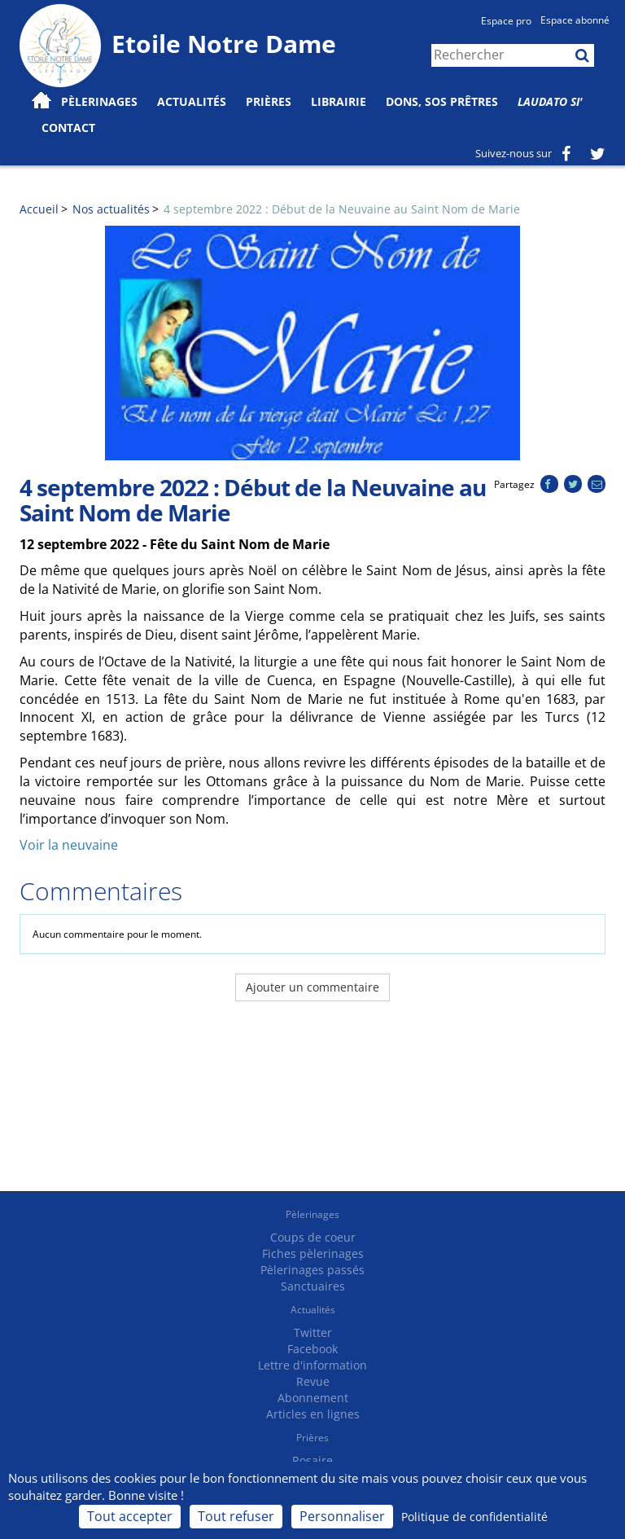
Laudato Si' (550, 101)
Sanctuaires (313, 1286)
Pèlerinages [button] (99, 101)
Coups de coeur (313, 1237)
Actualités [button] (191, 101)
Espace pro (506, 21)
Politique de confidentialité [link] (474, 1516)
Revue (313, 1381)
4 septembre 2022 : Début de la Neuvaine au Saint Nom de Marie (342, 209)
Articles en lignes (313, 1414)
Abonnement (313, 1397)
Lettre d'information (312, 1365)
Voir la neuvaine (69, 845)
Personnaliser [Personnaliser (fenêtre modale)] (342, 1516)
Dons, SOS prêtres (442, 101)
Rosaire (312, 1460)
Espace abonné (575, 20)
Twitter (313, 1332)
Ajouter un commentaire (312, 987)
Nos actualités (111, 209)
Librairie (338, 101)
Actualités (313, 1310)
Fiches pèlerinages (313, 1253)
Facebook (312, 1349)
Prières (268, 101)
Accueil (39, 209)
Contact (68, 127)
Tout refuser (236, 1516)
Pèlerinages (312, 1214)
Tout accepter (130, 1516)
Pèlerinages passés (312, 1269)
